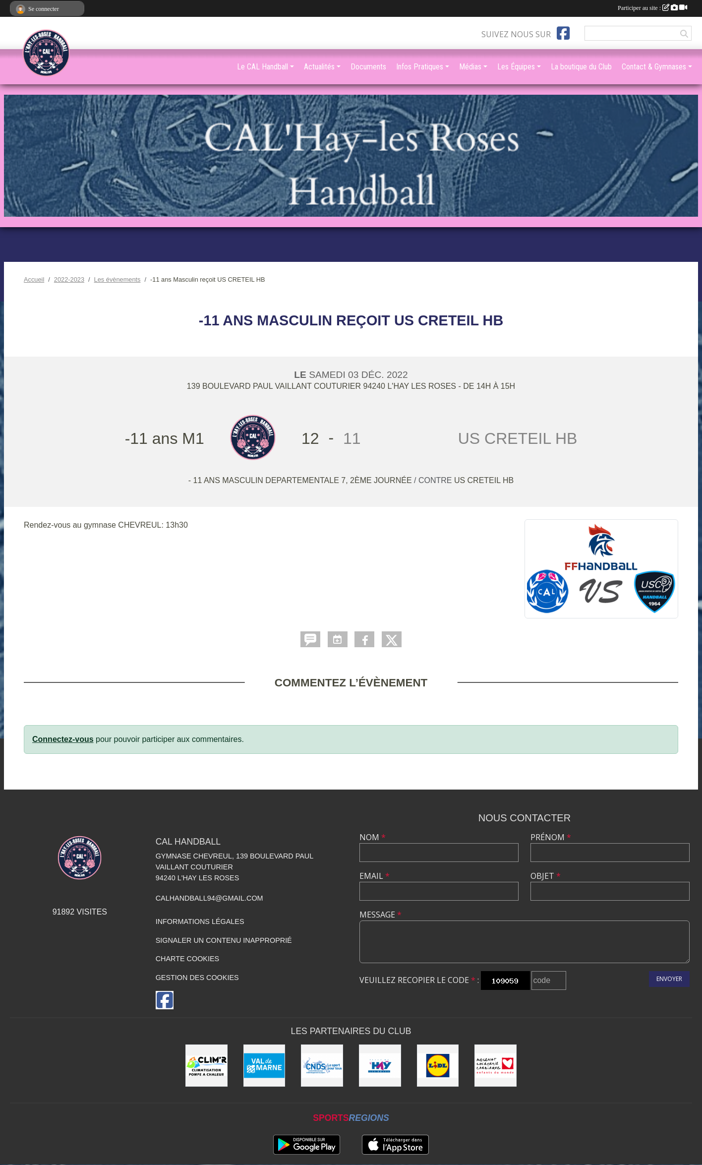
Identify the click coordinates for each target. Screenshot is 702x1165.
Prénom (550, 837)
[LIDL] (438, 1065)
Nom (372, 837)
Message (380, 914)
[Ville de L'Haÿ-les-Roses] (380, 1065)
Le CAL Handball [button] (262, 66)
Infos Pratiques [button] (419, 66)
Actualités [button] (319, 66)
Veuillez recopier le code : (419, 980)
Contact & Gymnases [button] (654, 66)
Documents (368, 66)
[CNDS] (322, 1065)
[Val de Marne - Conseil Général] (264, 1065)
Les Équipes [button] (516, 66)
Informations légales (200, 921)
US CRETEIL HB (484, 480)
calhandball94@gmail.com (209, 898)
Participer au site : (652, 7)
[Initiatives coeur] (495, 1065)
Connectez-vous (63, 739)
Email (374, 875)
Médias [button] (470, 66)
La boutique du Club (581, 66)
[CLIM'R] (206, 1065)
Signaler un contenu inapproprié (224, 940)
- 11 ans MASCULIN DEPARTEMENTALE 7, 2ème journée (301, 480)
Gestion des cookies (197, 977)
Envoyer (669, 979)
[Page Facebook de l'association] (563, 33)
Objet (545, 875)
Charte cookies (187, 959)
